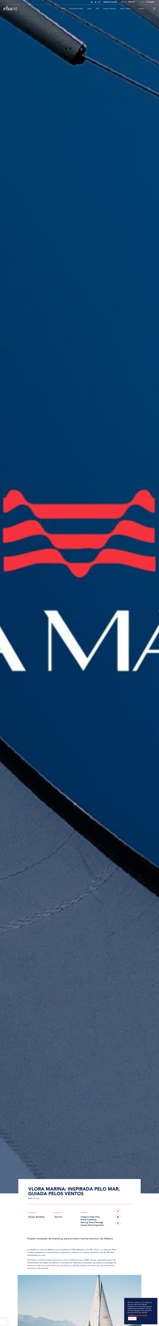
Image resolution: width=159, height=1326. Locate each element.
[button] (118, 1211)
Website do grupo (110, 2)
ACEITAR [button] (132, 1318)
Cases (89, 9)
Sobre (63, 9)
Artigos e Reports (109, 9)
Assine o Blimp (125, 9)
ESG (97, 9)
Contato (141, 9)
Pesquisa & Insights (76, 9)
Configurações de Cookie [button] (138, 1315)
